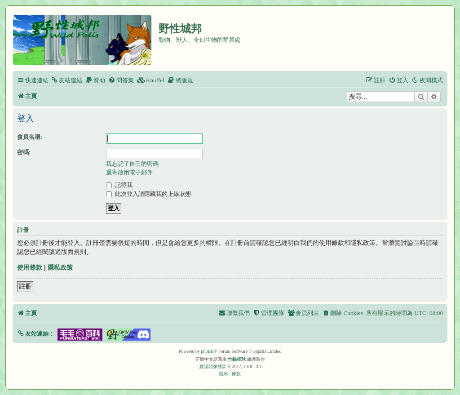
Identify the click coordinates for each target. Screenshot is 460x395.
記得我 (119, 185)
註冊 (25, 286)
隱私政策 (60, 267)
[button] (35, 333)
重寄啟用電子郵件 (129, 172)
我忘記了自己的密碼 (132, 163)
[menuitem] (66, 80)
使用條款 (29, 267)
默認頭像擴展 (212, 366)
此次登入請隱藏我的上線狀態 (148, 194)
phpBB (207, 351)
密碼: (24, 152)
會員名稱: (29, 136)
